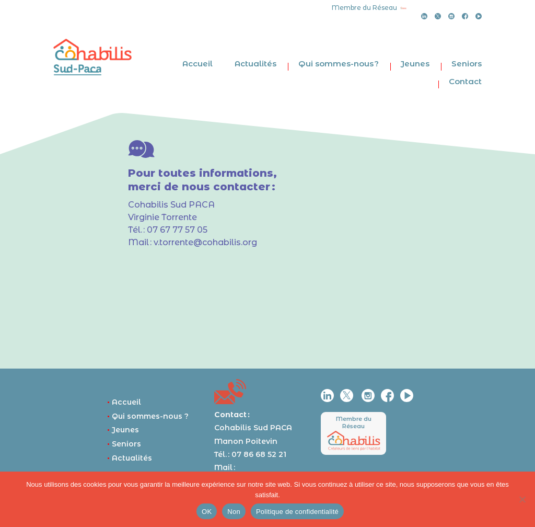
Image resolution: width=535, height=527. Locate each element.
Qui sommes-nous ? (338, 63)
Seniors (466, 63)
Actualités (255, 63)
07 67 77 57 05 (177, 230)
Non (233, 511)
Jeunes (415, 63)
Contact (465, 81)
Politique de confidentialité (297, 511)
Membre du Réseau (353, 422)
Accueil (197, 63)
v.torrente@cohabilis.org (205, 242)
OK (207, 511)
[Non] (522, 499)
